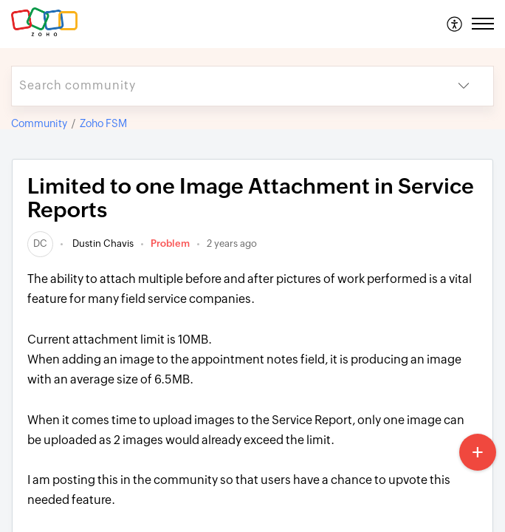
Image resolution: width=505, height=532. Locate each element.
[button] (455, 24)
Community (39, 123)
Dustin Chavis (102, 243)
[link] (40, 243)
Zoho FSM (103, 123)
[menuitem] (455, 24)
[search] (223, 86)
